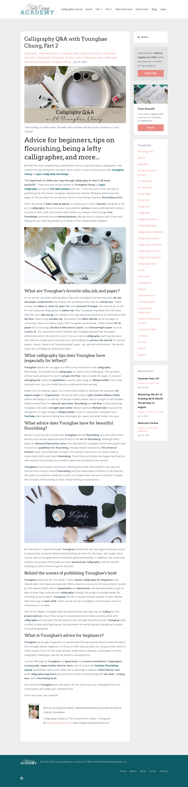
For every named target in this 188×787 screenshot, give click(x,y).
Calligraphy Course (71, 9)
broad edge (144, 193)
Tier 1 (98, 9)
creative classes (147, 329)
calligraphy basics (48, 53)
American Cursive (148, 423)
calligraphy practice (149, 250)
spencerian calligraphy (37, 61)
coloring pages (146, 301)
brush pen (143, 200)
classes (142, 289)
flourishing (158, 412)
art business (145, 181)
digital (141, 354)
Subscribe (151, 73)
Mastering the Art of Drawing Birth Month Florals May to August (150, 401)
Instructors (142, 9)
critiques (143, 335)
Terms (152, 771)
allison (141, 157)
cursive (142, 342)
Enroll (89, 9)
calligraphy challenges (150, 231)
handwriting (143, 431)
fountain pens (144, 383)
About (133, 771)
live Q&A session (60, 188)
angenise (143, 164)
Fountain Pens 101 (148, 378)
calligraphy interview (150, 244)
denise (141, 348)
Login (163, 9)
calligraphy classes (91, 53)
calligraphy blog (69, 53)
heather (69, 57)
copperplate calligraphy (50, 57)
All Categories (145, 151)
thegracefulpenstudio (57, 722)
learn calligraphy (86, 57)
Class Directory (123, 9)
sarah (156, 383)
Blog (154, 9)
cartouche (143, 276)
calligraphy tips (147, 263)
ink (152, 383)
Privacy (164, 771)
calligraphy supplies (149, 257)
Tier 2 (108, 9)
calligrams (144, 206)
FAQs (143, 771)
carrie (141, 270)
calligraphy (30, 53)
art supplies (145, 187)
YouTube (29, 416)
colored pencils (146, 295)
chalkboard (144, 282)
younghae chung (61, 61)
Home (123, 771)
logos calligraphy (107, 57)
